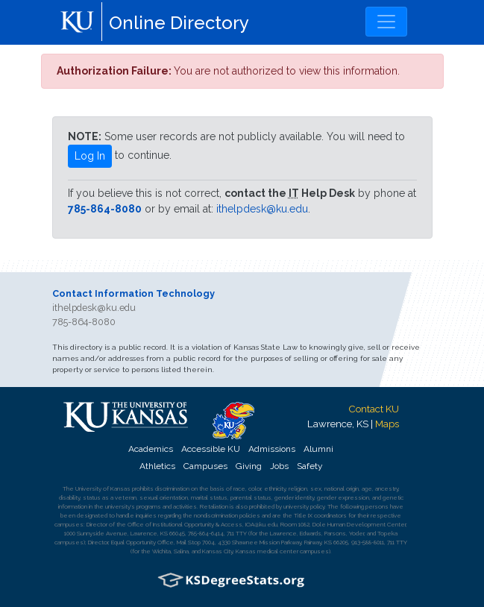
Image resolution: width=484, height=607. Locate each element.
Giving (249, 466)
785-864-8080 (105, 209)
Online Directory (179, 23)
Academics (150, 449)
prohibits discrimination (160, 488)
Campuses (205, 466)
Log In (90, 156)
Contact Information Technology (133, 293)
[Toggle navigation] (386, 22)
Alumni (318, 449)
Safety (309, 466)
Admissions (271, 449)
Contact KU (373, 409)
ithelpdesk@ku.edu (262, 209)
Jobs (279, 466)
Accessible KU (210, 449)
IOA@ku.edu (261, 524)
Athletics (157, 466)
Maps (387, 424)
